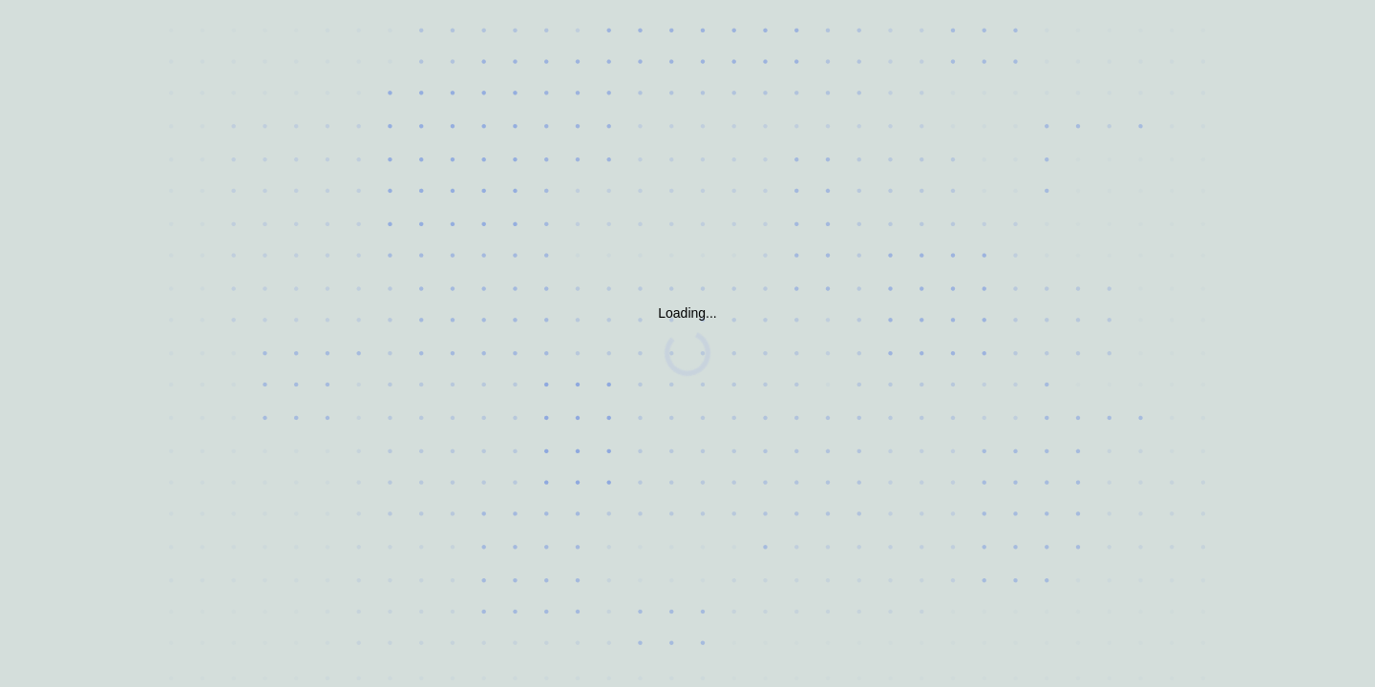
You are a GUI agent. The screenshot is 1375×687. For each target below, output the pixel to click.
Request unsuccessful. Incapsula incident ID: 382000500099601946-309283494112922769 (687, 343)
